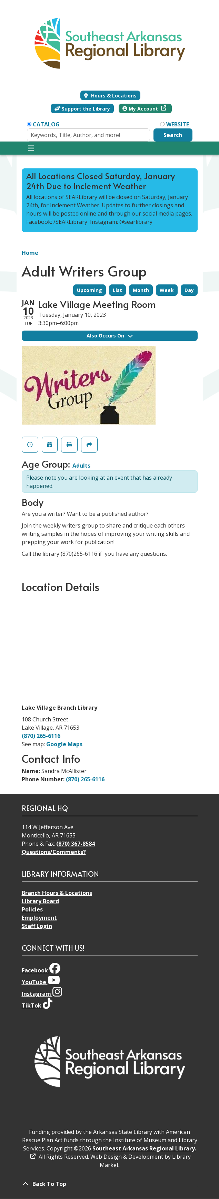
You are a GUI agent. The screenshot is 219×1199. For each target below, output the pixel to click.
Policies (32, 909)
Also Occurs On (110, 335)
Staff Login (37, 926)
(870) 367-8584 (75, 843)
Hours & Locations (113, 95)
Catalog (46, 124)
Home (30, 253)
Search (172, 135)
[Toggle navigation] (31, 148)
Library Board (40, 901)
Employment (39, 917)
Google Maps (64, 744)
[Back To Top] (110, 1183)
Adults (81, 465)
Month (141, 290)
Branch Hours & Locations (57, 893)
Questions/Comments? (54, 852)
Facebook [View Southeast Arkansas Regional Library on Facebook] (41, 970)
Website (177, 124)
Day (189, 290)
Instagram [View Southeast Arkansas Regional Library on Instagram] (42, 994)
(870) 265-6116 (41, 736)
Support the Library (82, 108)
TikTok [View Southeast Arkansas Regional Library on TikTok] (37, 1005)
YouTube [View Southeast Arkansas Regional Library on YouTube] (41, 982)
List (117, 290)
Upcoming (89, 290)
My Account (140, 108)
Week (167, 290)
